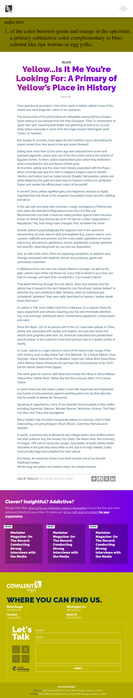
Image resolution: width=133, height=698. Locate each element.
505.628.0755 (74, 617)
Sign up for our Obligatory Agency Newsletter (58, 508)
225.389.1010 (14, 609)
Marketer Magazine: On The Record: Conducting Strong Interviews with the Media (23, 544)
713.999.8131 (14, 617)
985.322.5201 (73, 609)
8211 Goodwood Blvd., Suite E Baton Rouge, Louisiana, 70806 (72, 690)
